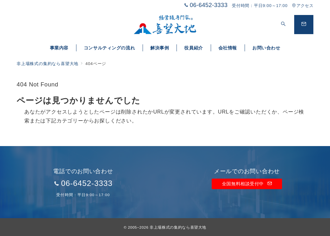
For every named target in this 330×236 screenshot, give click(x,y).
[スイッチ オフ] (283, 24)
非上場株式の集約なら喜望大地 (178, 227)
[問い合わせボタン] (303, 24)
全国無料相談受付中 (247, 183)
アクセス (302, 5)
